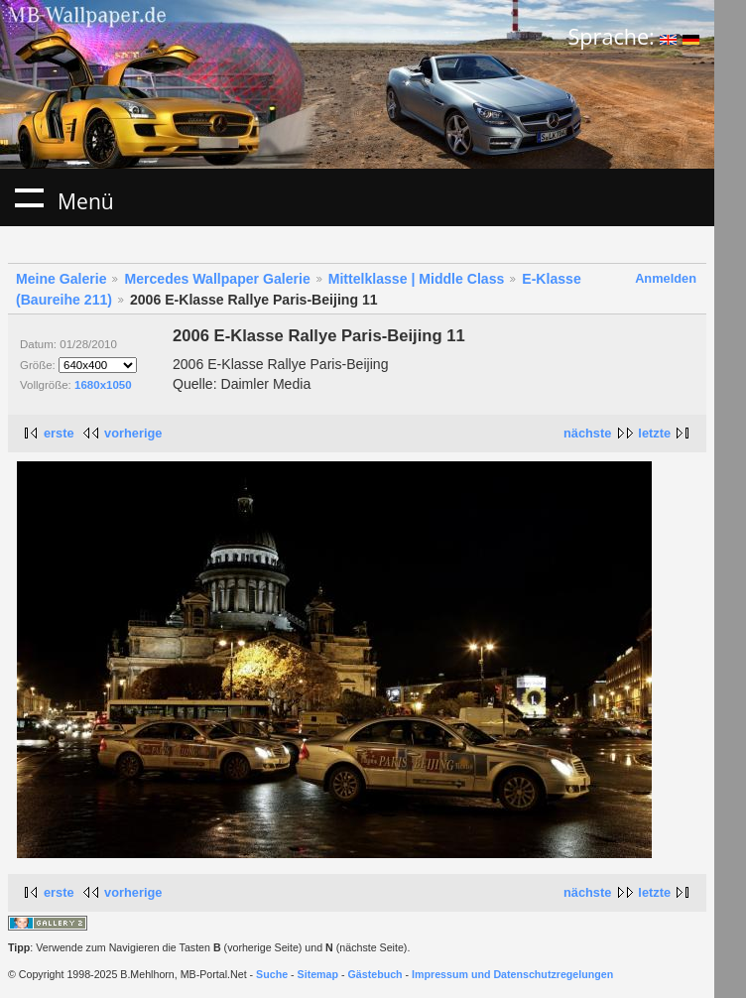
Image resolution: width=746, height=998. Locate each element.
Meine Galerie (61, 279)
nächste (587, 433)
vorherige (133, 433)
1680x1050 (103, 385)
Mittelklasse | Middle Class (416, 279)
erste (59, 433)
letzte (654, 433)
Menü (29, 197)
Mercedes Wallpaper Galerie (217, 279)
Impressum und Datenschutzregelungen (512, 974)
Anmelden (665, 278)
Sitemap (318, 974)
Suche (272, 974)
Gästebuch (375, 974)
